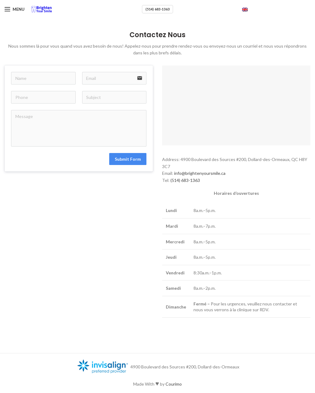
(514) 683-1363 (157, 9)
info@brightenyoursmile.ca (199, 173)
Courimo (173, 384)
